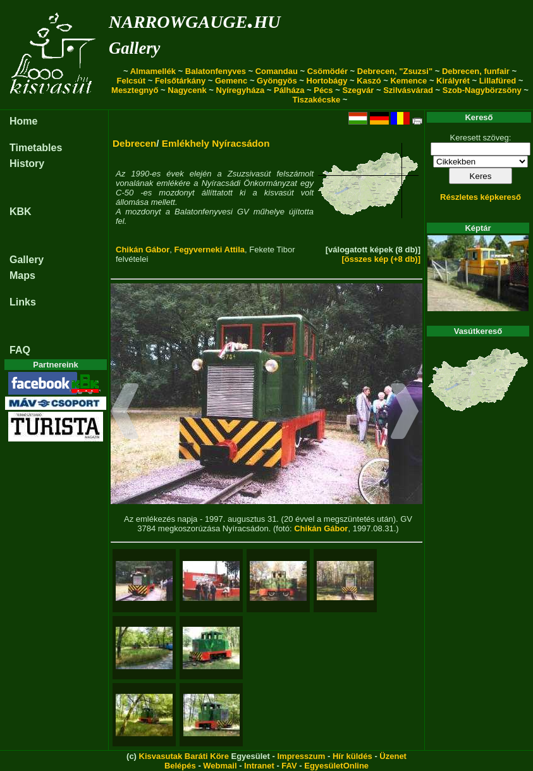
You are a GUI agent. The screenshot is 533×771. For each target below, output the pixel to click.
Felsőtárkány (180, 80)
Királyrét (453, 80)
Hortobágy (327, 80)
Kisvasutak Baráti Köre (184, 756)
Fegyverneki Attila (209, 249)
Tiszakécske (317, 99)
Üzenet (393, 756)
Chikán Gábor (142, 249)
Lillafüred (498, 80)
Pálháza (289, 90)
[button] (125, 413)
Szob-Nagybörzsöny (482, 90)
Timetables (35, 147)
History (26, 163)
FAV (289, 765)
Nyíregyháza (240, 90)
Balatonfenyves (215, 71)
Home (23, 121)
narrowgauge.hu (194, 19)
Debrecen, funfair (476, 71)
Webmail (219, 765)
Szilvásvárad (408, 90)
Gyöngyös (277, 80)
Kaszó (369, 80)
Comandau (276, 71)
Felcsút (131, 80)
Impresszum (301, 756)
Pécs (323, 90)
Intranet (259, 765)
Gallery (134, 48)
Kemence (408, 80)
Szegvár (358, 90)
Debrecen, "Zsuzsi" (394, 71)
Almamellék (153, 71)
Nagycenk (187, 90)
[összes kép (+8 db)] (380, 259)
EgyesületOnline (336, 765)
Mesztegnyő (134, 90)
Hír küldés (352, 756)
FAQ (19, 350)
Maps (22, 275)
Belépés (180, 765)
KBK (20, 211)
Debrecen (134, 143)
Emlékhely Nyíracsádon (216, 143)
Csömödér (327, 71)
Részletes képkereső (480, 197)
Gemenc (231, 80)
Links (22, 302)
